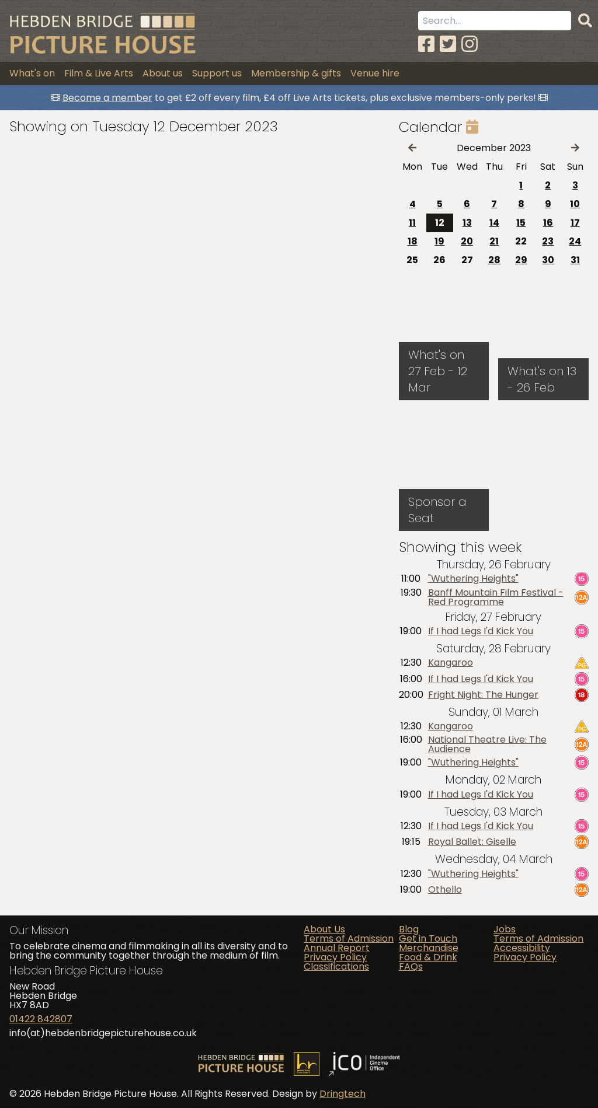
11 (412, 222)
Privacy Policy (335, 957)
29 (521, 260)
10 (575, 204)
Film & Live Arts (98, 73)
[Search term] (494, 20)
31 (575, 260)
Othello (445, 889)
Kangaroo (450, 662)
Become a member (107, 97)
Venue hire (374, 73)
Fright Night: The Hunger (483, 695)
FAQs (411, 966)
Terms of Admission (349, 938)
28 (494, 260)
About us (162, 73)
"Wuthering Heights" (473, 578)
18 (413, 241)
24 (575, 241)
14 (494, 222)
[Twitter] (448, 44)
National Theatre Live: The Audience (487, 744)
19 (439, 241)
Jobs (504, 929)
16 (548, 222)
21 (494, 241)
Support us (217, 73)
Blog (409, 929)
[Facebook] (426, 44)
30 (548, 260)
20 (467, 241)
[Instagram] (469, 44)
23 (548, 241)
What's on (32, 73)
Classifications (336, 966)
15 (521, 222)
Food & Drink (428, 957)
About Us (324, 929)
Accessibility (521, 948)
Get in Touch (428, 938)
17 (575, 222)
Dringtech (342, 1093)
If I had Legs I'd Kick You (480, 631)
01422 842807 (40, 1019)
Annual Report (337, 948)
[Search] (585, 21)
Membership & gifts (296, 73)
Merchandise (428, 948)
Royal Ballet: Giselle (472, 842)
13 (467, 222)
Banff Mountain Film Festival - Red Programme (496, 597)
